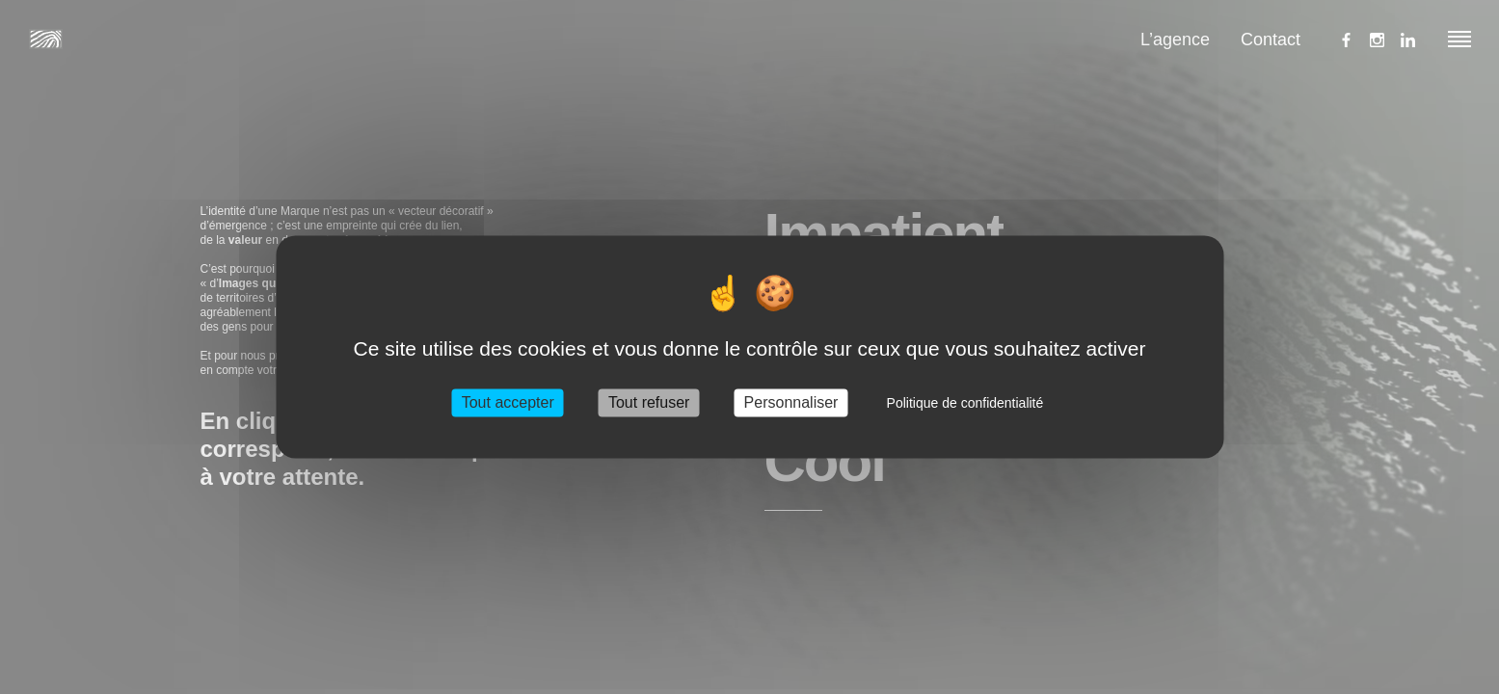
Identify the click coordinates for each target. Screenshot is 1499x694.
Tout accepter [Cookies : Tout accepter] (508, 402)
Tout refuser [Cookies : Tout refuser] (648, 402)
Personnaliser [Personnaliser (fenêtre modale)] (791, 402)
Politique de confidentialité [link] (965, 403)
